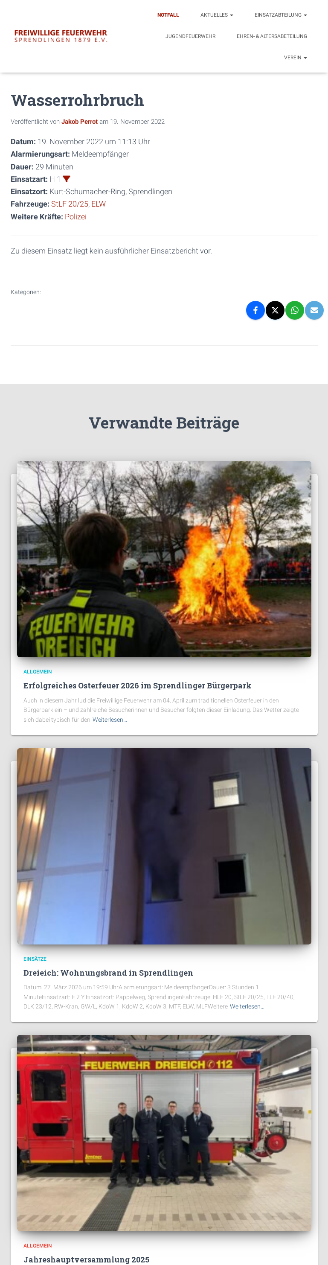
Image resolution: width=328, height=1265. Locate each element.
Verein (295, 58)
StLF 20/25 (69, 203)
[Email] (314, 309)
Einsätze (34, 958)
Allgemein (37, 671)
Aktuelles (216, 15)
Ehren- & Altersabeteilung (272, 36)
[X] (275, 309)
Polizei (76, 216)
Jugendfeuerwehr (190, 36)
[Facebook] (255, 309)
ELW (98, 203)
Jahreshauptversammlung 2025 (86, 1259)
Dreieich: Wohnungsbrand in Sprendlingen (108, 972)
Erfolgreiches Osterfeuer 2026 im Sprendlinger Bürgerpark (137, 685)
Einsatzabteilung (281, 15)
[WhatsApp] (294, 309)
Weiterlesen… (110, 719)
